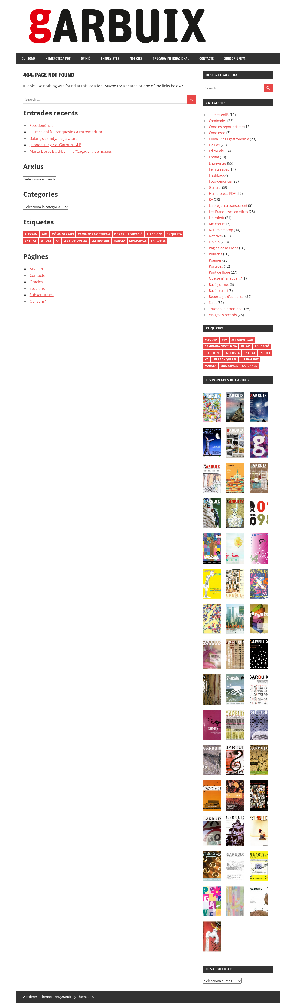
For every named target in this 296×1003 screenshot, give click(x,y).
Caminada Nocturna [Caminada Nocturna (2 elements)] (94, 234)
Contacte (206, 58)
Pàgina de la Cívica (223, 248)
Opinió (85, 58)
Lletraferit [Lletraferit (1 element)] (100, 241)
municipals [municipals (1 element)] (138, 241)
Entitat (214, 157)
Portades (216, 266)
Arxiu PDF (38, 268)
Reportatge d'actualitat (226, 296)
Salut (213, 302)
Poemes (215, 260)
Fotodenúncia (43, 125)
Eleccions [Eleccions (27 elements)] (155, 234)
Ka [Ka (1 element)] (57, 241)
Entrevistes (110, 58)
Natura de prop (221, 229)
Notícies (136, 58)
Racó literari (218, 290)
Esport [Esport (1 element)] (45, 241)
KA (211, 199)
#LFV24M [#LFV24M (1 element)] (31, 234)
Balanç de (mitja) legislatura (54, 138)
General (215, 187)
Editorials (216, 151)
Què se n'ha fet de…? (225, 278)
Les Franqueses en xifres (228, 211)
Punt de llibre (219, 272)
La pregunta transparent (228, 205)
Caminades (217, 120)
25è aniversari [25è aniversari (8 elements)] (63, 234)
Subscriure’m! (235, 58)
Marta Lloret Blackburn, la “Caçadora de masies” (72, 151)
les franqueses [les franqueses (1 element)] (75, 241)
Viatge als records (223, 314)
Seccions (37, 288)
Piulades (215, 254)
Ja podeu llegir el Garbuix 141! (55, 144)
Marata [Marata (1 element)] (119, 241)
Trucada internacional (171, 58)
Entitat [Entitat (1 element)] (30, 241)
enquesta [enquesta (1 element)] (174, 234)
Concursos (217, 132)
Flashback (217, 175)
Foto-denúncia (220, 181)
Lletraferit (216, 217)
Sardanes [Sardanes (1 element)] (158, 241)
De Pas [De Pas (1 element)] (119, 234)
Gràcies (36, 281)
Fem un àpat (219, 169)
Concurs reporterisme (226, 126)
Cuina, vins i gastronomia (229, 139)
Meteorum (217, 223)
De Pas (214, 145)
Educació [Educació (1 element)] (135, 234)
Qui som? (28, 58)
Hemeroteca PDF (58, 58)
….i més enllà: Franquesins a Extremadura (66, 131)
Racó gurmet (219, 284)
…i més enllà (219, 114)
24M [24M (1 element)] (44, 234)
